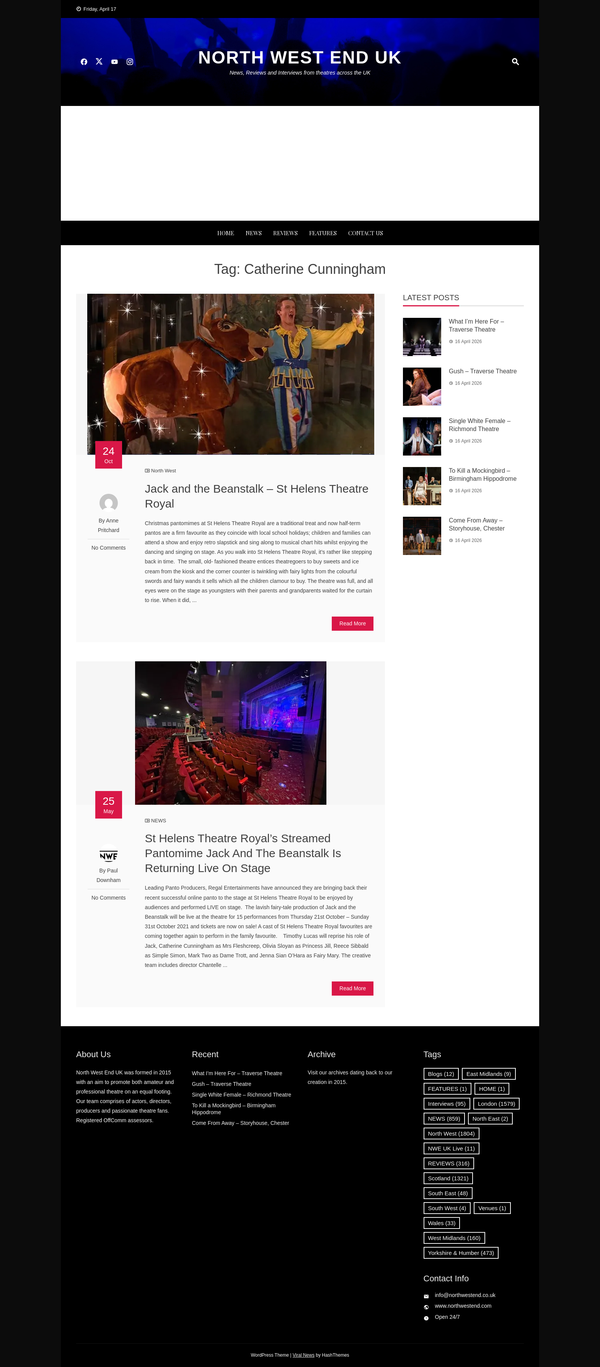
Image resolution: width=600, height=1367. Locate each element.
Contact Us (365, 233)
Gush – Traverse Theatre (483, 371)
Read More (352, 623)
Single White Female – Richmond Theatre (242, 1095)
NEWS (254, 233)
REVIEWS (285, 233)
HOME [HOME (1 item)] (492, 1088)
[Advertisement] (300, 163)
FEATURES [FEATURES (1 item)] (447, 1088)
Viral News (304, 1355)
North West (163, 471)
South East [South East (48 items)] (448, 1193)
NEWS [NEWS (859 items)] (444, 1118)
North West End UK (300, 57)
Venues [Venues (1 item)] (492, 1208)
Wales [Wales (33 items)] (442, 1223)
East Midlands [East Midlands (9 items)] (488, 1074)
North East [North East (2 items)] (490, 1118)
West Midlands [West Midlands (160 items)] (454, 1238)
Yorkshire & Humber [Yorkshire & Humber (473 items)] (461, 1253)
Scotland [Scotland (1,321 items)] (448, 1178)
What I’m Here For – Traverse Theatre (237, 1073)
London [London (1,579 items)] (496, 1103)
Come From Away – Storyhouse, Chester (240, 1123)
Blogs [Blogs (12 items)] (441, 1074)
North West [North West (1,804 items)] (451, 1133)
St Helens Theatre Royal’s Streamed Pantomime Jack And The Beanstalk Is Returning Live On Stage (243, 853)
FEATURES (323, 233)
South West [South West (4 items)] (447, 1208)
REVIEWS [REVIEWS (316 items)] (449, 1163)
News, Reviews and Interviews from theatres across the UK (300, 73)
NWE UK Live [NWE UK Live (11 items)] (451, 1148)
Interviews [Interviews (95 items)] (447, 1103)
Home (225, 233)
